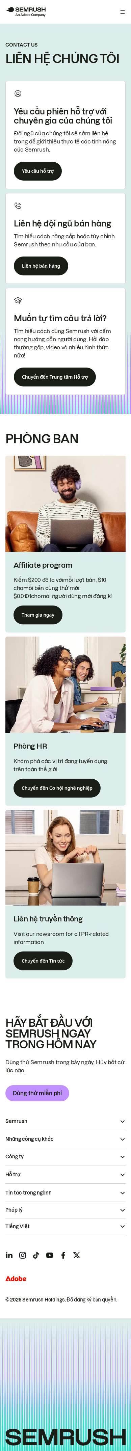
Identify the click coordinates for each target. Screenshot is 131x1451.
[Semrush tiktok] (36, 1255)
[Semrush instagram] (22, 1255)
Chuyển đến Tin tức (43, 961)
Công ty (14, 1156)
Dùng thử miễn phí (37, 1093)
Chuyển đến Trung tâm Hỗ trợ (55, 377)
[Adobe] (15, 1278)
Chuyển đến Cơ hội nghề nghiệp (57, 788)
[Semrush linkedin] (9, 1255)
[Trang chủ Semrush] (25, 12)
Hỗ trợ (12, 1174)
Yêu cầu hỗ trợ (38, 171)
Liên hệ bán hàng (41, 266)
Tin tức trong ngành (28, 1192)
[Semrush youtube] (49, 1255)
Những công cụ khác (29, 1139)
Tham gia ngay (38, 615)
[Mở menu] (123, 12)
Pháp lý (14, 1210)
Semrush (16, 1121)
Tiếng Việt (17, 1226)
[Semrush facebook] (63, 1255)
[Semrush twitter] (76, 1255)
